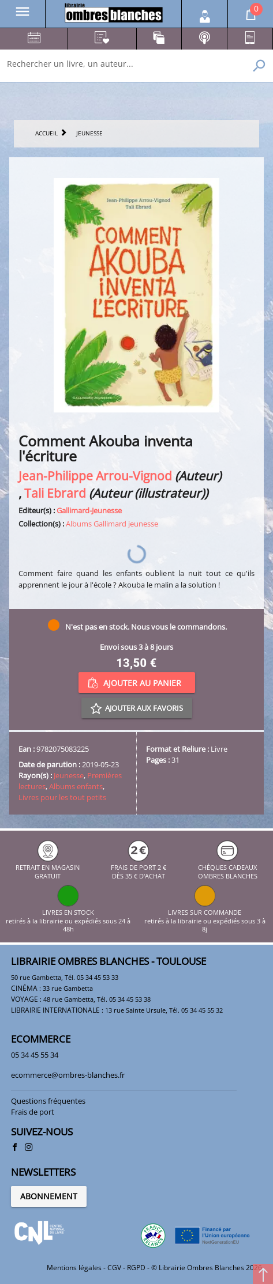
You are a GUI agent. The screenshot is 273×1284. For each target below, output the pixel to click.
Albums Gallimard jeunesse (112, 523)
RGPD (136, 1267)
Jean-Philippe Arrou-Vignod (95, 475)
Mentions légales (74, 1267)
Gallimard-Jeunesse (89, 510)
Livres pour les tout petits (62, 797)
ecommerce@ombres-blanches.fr (68, 1075)
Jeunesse (69, 775)
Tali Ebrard (55, 492)
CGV (114, 1267)
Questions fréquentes (48, 1101)
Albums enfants (76, 786)
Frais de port (32, 1112)
